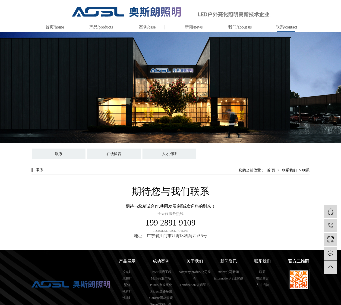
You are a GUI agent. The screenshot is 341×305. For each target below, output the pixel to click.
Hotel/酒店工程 (161, 272)
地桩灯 (127, 278)
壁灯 (127, 285)
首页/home (54, 27)
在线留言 (114, 154)
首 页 (271, 170)
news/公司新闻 (228, 272)
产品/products (101, 27)
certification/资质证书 (195, 285)
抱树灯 (127, 291)
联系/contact (286, 27)
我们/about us (240, 27)
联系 (59, 154)
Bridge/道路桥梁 (161, 291)
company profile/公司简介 (195, 275)
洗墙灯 (127, 298)
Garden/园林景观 (161, 298)
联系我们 (289, 170)
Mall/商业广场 (161, 278)
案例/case (147, 27)
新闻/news (194, 27)
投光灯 (127, 272)
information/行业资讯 (228, 278)
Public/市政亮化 (161, 285)
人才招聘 (169, 154)
